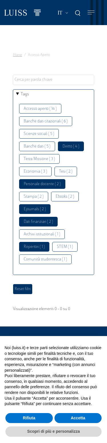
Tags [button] (25, 94)
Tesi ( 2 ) (65, 171)
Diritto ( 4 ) (70, 146)
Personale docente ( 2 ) (42, 184)
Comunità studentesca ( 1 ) (45, 259)
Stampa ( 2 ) (34, 197)
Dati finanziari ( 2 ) (38, 222)
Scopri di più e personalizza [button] (53, 431)
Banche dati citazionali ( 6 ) (46, 121)
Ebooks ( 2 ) (65, 197)
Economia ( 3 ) (35, 171)
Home (17, 55)
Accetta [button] (78, 418)
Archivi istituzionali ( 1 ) (42, 234)
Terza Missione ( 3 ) (39, 159)
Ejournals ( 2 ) (35, 209)
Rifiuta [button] (29, 418)
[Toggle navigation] (91, 13)
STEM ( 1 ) (65, 247)
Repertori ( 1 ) (34, 247)
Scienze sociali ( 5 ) (39, 134)
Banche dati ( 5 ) (37, 146)
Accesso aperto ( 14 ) (40, 109)
